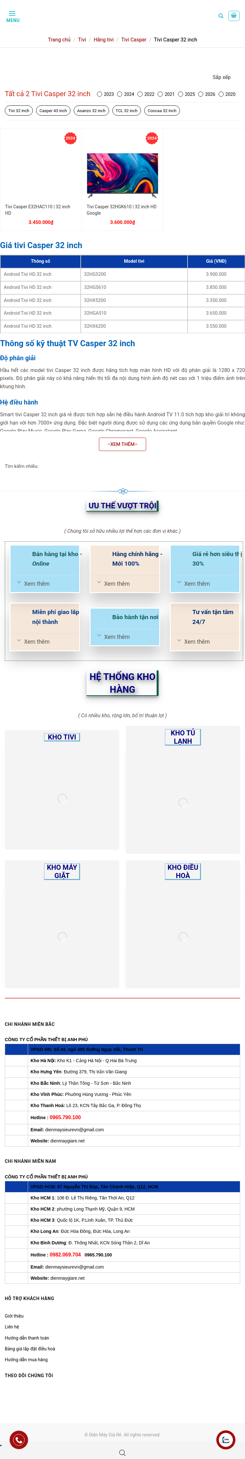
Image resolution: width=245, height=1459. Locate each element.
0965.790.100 (65, 1117)
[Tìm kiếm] (221, 16)
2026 (206, 94)
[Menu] (12, 15)
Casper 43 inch (53, 110)
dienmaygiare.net (67, 1140)
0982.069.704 (65, 1254)
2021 (166, 94)
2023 (105, 94)
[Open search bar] (122, 1453)
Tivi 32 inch (18, 110)
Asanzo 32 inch (91, 110)
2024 (125, 94)
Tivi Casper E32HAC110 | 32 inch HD (37, 210)
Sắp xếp (222, 77)
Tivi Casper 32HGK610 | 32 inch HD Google (122, 210)
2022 (145, 94)
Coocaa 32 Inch (162, 110)
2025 (186, 94)
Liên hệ (12, 1326)
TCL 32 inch (126, 110)
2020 (227, 94)
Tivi (82, 40)
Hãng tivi (103, 40)
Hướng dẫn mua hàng (26, 1359)
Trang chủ (59, 40)
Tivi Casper (133, 40)
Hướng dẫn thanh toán (27, 1338)
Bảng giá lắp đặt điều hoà (30, 1348)
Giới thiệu (14, 1316)
